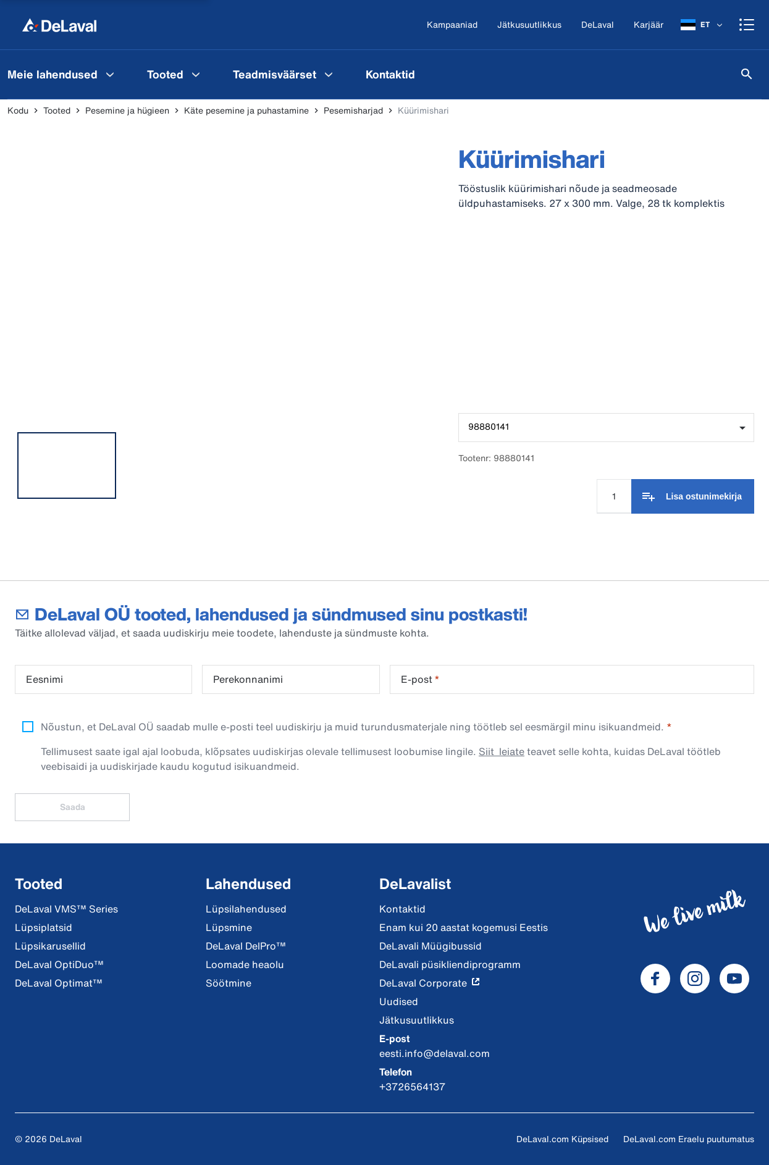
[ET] (702, 25)
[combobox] (606, 427)
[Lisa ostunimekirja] (692, 496)
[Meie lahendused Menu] (110, 74)
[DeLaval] (597, 25)
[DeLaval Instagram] (695, 978)
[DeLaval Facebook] (655, 978)
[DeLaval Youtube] (734, 978)
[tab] (66, 465)
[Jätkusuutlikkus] (529, 25)
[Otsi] (747, 74)
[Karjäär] (648, 25)
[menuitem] (175, 74)
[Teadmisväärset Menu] (328, 74)
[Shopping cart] (747, 25)
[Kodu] (59, 24)
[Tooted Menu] (195, 74)
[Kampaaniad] (452, 25)
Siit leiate (501, 751)
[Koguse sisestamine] (614, 496)
